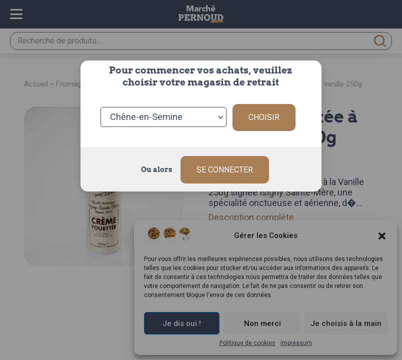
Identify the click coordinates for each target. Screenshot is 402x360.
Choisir (264, 116)
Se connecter (224, 167)
